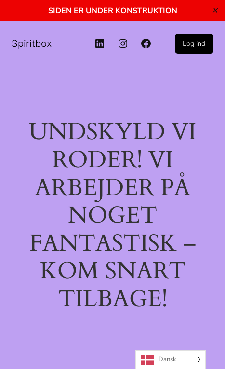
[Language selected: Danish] (170, 359)
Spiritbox (32, 43)
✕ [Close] (215, 10)
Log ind (194, 43)
